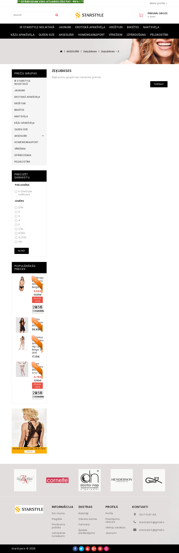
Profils (109, 513)
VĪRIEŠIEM (115, 34)
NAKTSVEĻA (151, 27)
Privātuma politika (58, 526)
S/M (19, 207)
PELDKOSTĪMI (159, 34)
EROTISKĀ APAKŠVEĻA (90, 27)
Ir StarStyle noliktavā (23, 193)
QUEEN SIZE (46, 34)
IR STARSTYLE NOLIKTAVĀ (37, 27)
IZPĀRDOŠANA (136, 34)
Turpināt (159, 84)
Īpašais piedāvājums (87, 531)
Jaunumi (111, 533)
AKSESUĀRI (66, 34)
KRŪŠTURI (116, 27)
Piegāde (57, 519)
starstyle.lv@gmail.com (154, 522)
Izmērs (19, 201)
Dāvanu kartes (88, 519)
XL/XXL (21, 237)
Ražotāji (83, 513)
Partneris (84, 524)
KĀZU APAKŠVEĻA (23, 34)
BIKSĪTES (133, 27)
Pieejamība (22, 185)
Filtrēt (21, 250)
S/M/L (20, 233)
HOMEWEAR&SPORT (91, 34)
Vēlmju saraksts (116, 527)
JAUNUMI (65, 27)
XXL (19, 241)
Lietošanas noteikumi (58, 534)
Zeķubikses (90, 51)
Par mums (58, 513)
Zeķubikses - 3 (110, 51)
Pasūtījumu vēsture (113, 520)
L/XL (19, 229)
